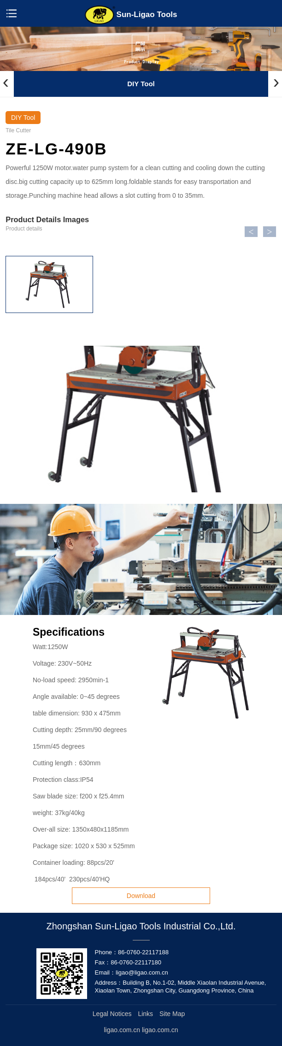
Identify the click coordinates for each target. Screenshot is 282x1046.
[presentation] (6, 82)
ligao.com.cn (160, 1030)
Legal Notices (112, 1013)
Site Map (172, 1013)
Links (145, 1013)
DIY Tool (140, 84)
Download (141, 895)
